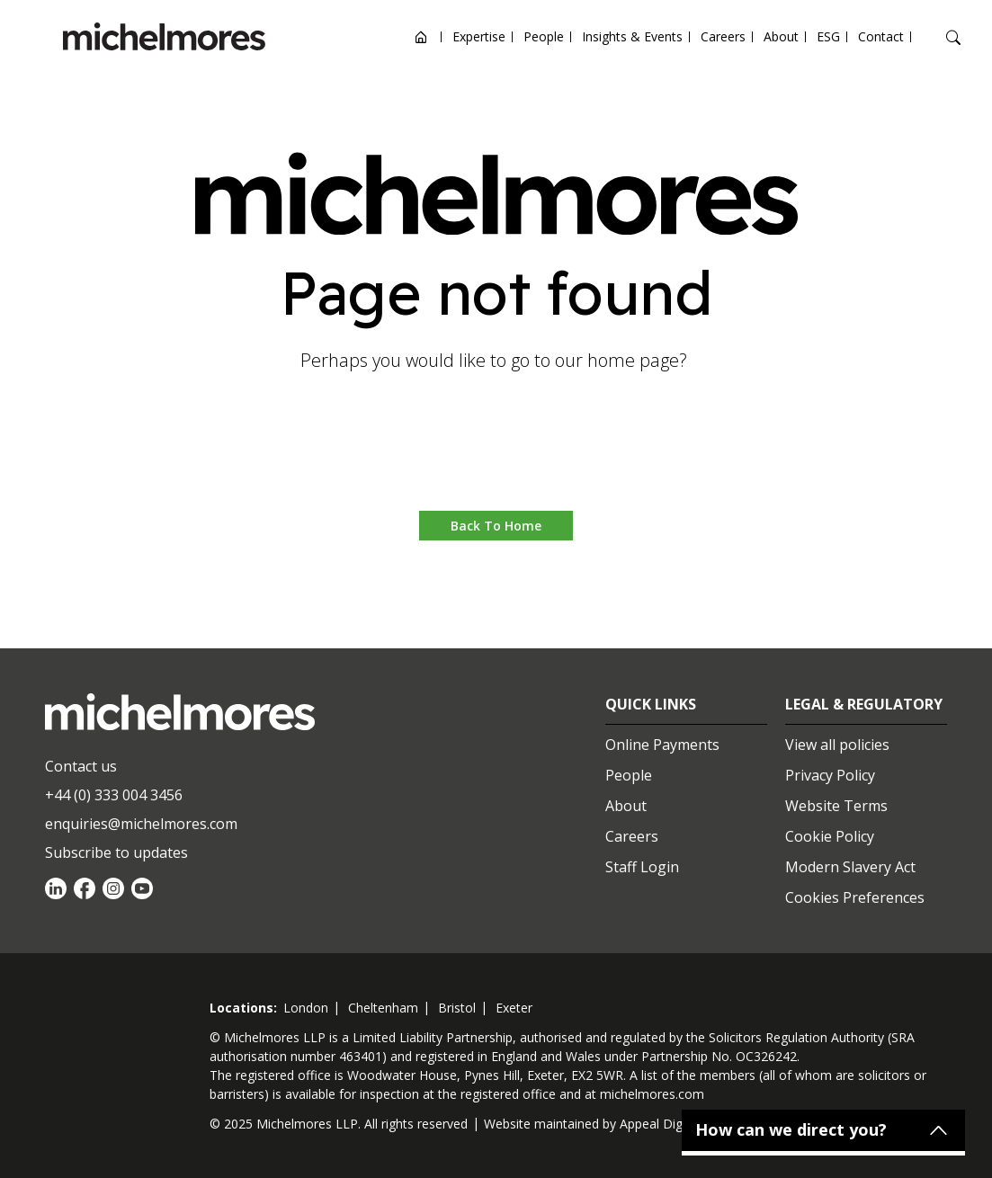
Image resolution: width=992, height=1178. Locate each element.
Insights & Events (632, 36)
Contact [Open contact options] (881, 36)
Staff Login (642, 867)
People (543, 36)
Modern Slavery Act (850, 867)
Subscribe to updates (116, 852)
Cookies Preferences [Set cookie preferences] (855, 897)
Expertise (478, 36)
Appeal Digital (660, 1123)
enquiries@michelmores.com (141, 824)
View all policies (837, 744)
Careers (723, 36)
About (781, 36)
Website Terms (836, 806)
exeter (514, 1007)
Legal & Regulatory (864, 704)
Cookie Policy (829, 836)
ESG (828, 36)
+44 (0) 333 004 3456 (114, 795)
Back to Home (496, 525)
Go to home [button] (496, 456)
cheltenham (383, 1007)
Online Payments (662, 744)
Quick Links (650, 704)
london (305, 1007)
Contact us (81, 766)
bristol (457, 1007)
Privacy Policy (830, 775)
